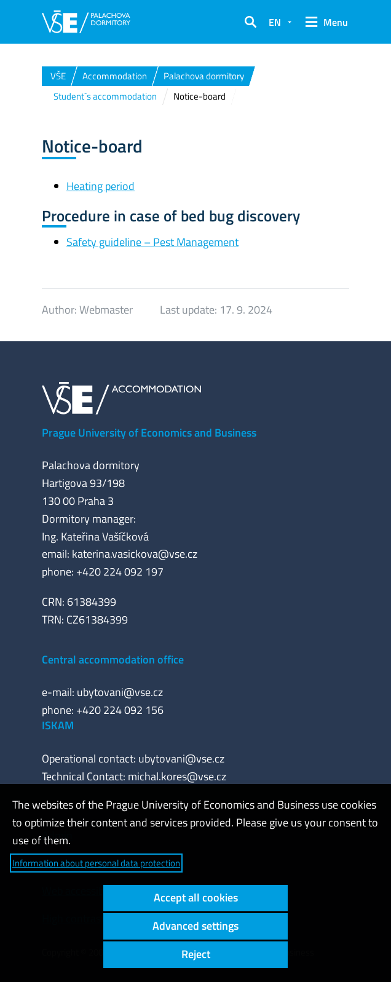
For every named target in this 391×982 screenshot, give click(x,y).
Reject (195, 954)
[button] (250, 22)
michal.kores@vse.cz (177, 776)
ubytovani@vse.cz (120, 692)
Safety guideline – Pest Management (152, 242)
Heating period (100, 186)
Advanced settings (195, 925)
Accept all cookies (196, 897)
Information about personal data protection (96, 863)
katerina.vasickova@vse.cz (134, 553)
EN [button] (275, 22)
